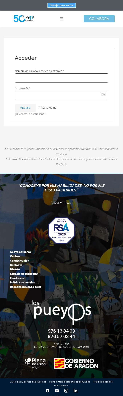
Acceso (25, 107)
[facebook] (47, 390)
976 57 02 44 (61, 336)
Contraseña (22, 88)
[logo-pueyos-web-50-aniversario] (24, 15)
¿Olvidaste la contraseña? (30, 114)
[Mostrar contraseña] (103, 94)
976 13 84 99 (61, 331)
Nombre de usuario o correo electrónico (39, 71)
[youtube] (57, 390)
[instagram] (66, 390)
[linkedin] (75, 390)
